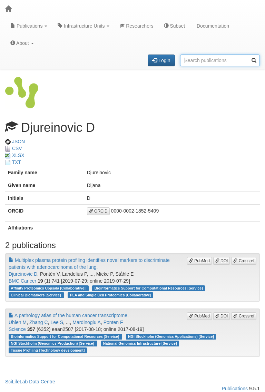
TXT (13, 162)
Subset (174, 26)
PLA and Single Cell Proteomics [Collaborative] (110, 295)
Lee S (56, 322)
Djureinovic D (23, 274)
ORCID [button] (98, 211)
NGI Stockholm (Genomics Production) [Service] (53, 343)
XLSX (14, 155)
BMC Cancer (22, 281)
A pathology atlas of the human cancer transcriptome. (69, 315)
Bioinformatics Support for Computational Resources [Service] (149, 288)
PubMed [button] (199, 260)
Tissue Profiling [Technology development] (48, 350)
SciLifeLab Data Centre (30, 381)
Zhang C (38, 322)
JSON (15, 141)
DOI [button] (221, 260)
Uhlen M (18, 322)
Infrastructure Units (83, 26)
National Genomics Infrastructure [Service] (140, 343)
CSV (13, 148)
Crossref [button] (243, 260)
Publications (28, 26)
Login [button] (161, 60)
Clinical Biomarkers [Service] (36, 295)
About (22, 43)
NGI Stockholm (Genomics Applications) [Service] (171, 336)
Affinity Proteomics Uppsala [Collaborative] (48, 288)
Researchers (136, 26)
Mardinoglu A (86, 322)
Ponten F (113, 322)
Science (17, 329)
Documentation (212, 26)
